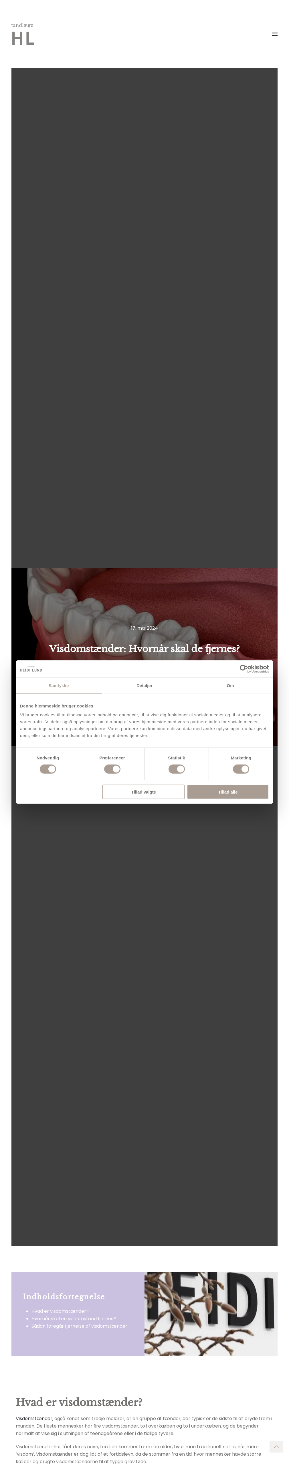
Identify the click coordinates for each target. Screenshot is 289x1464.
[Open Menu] (275, 34)
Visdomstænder (34, 1418)
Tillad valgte (143, 792)
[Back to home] (22, 34)
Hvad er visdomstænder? (60, 1311)
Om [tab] (230, 685)
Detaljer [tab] (144, 685)
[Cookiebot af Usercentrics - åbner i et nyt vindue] (244, 668)
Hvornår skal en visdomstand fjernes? (73, 1318)
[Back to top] (276, 1447)
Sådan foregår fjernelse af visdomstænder (79, 1326)
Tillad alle (227, 792)
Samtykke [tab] (59, 685)
